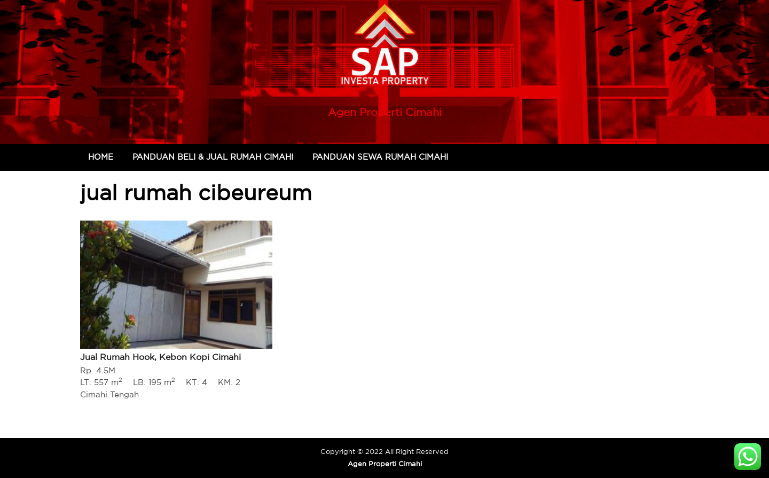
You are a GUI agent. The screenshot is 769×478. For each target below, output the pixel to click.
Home (100, 156)
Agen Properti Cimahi (385, 112)
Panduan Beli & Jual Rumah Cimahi (212, 156)
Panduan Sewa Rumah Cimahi (380, 156)
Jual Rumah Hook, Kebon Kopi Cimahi (160, 357)
